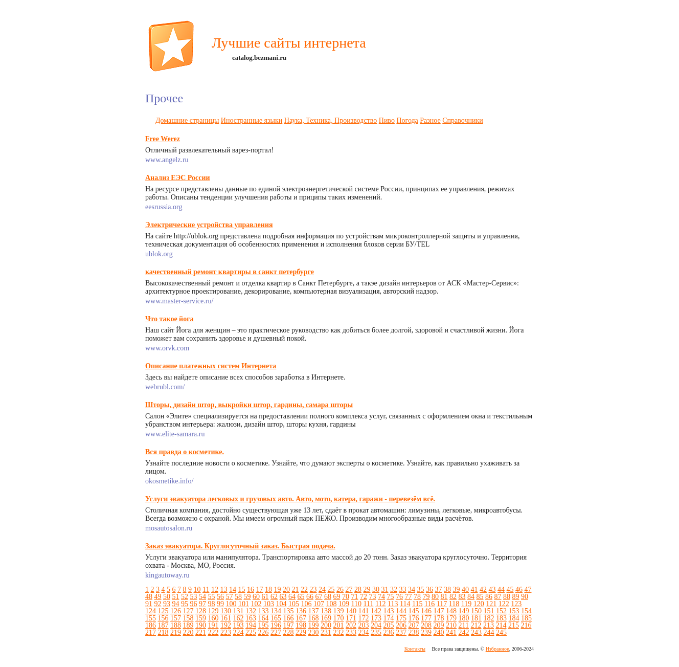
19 (277, 589)
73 (372, 597)
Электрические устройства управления (209, 225)
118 (454, 604)
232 (338, 632)
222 (213, 632)
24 (322, 589)
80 (435, 597)
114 (405, 604)
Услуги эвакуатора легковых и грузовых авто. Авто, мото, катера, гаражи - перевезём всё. (290, 499)
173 (376, 618)
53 (193, 597)
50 (166, 597)
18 (268, 589)
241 (451, 632)
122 (504, 604)
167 (301, 618)
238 (414, 632)
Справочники (462, 120)
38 (447, 589)
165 (275, 618)
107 (318, 604)
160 (213, 618)
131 (238, 611)
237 (401, 632)
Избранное (497, 649)
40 (465, 589)
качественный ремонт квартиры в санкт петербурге (229, 272)
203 (363, 625)
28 (357, 589)
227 (275, 632)
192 (225, 625)
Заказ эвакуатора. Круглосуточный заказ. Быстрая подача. (240, 546)
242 (464, 632)
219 (175, 632)
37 (438, 589)
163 (250, 618)
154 (526, 611)
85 (480, 597)
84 (470, 597)
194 (250, 625)
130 (225, 611)
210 (451, 625)
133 (263, 611)
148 (451, 611)
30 (375, 589)
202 (351, 625)
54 (202, 597)
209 (439, 625)
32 (393, 589)
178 (439, 618)
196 (275, 625)
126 (175, 611)
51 (175, 597)
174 (388, 618)
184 (514, 618)
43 (491, 589)
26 (340, 589)
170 (338, 618)
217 (150, 632)
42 (483, 589)
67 (319, 597)
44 (501, 589)
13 (223, 589)
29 (366, 589)
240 (439, 632)
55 (211, 597)
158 (188, 618)
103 (268, 604)
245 (501, 632)
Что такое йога (169, 319)
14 (232, 589)
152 (501, 611)
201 (338, 625)
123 (516, 604)
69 (337, 597)
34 (411, 589)
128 (200, 611)
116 (429, 604)
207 (414, 625)
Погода (407, 120)
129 (213, 611)
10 (197, 589)
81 (444, 597)
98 (211, 604)
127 (188, 611)
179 (451, 618)
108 (331, 604)
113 (393, 604)
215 (513, 625)
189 (188, 625)
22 (304, 589)
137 (313, 611)
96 (193, 604)
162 (238, 618)
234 (363, 632)
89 (515, 597)
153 (514, 611)
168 (313, 618)
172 (363, 618)
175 (401, 618)
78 (417, 597)
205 (388, 625)
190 (200, 625)
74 (381, 597)
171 (351, 618)
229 (301, 632)
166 (288, 618)
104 (281, 604)
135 (288, 611)
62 (274, 597)
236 (388, 632)
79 (426, 597)
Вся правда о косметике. (184, 452)
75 (390, 597)
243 (476, 632)
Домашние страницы (187, 120)
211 (464, 625)
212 (475, 625)
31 (384, 589)
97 (202, 604)
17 (259, 589)
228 (288, 632)
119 (466, 604)
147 (439, 611)
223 (225, 632)
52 (184, 597)
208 (426, 625)
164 (263, 618)
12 (214, 589)
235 (376, 632)
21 (295, 589)
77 (408, 597)
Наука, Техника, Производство (330, 120)
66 (309, 597)
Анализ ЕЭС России (177, 178)
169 (326, 618)
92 (158, 604)
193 (238, 625)
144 (401, 611)
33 (402, 589)
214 (500, 625)
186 (150, 625)
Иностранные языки (251, 120)
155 (150, 618)
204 (376, 625)
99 (220, 604)
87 (498, 597)
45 (509, 589)
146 (426, 611)
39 (456, 589)
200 (326, 625)
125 (163, 611)
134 (275, 611)
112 (380, 604)
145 (414, 611)
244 (489, 632)
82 (453, 597)
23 (312, 589)
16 (250, 589)
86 (488, 597)
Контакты (414, 649)
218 (163, 632)
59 (247, 597)
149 (464, 611)
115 (417, 604)
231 (326, 632)
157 (175, 618)
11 (205, 589)
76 (399, 597)
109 (343, 604)
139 (338, 611)
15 (241, 589)
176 (414, 618)
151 (489, 611)
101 (243, 604)
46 (519, 589)
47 (527, 589)
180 (464, 618)
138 (326, 611)
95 (184, 604)
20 (286, 589)
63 (283, 597)
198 (301, 625)
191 (213, 625)
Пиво (387, 120)
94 (175, 604)
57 (229, 597)
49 (158, 597)
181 (476, 618)
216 (525, 625)
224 (238, 632)
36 (429, 589)
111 (368, 604)
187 (163, 625)
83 (462, 597)
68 (327, 597)
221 (200, 632)
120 (478, 604)
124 (150, 611)
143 (388, 611)
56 (220, 597)
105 (293, 604)
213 (488, 625)
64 (292, 597)
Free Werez (162, 139)
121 (491, 604)
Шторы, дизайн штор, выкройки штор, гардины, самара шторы (249, 405)
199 (313, 625)
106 (306, 604)
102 (256, 604)
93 (166, 604)
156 (163, 618)
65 (301, 597)
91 (148, 604)
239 (426, 632)
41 (474, 589)
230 (313, 632)
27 (348, 589)
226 (263, 632)
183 (501, 618)
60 (256, 597)
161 (225, 618)
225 (250, 632)
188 (175, 625)
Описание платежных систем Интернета (210, 366)
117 (442, 604)
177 (426, 618)
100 (231, 604)
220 (188, 632)
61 (265, 597)
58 (238, 597)
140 (351, 611)
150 (476, 611)
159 (200, 618)
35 (420, 589)
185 (526, 618)
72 (363, 597)
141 (363, 611)
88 (506, 597)
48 (148, 597)
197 (288, 625)
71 (354, 597)
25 (330, 589)
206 (401, 625)
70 (345, 597)
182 (489, 618)
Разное (430, 120)
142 (376, 611)
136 (301, 611)
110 (356, 604)
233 (351, 632)
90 (524, 597)
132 (250, 611)
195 (263, 625)
